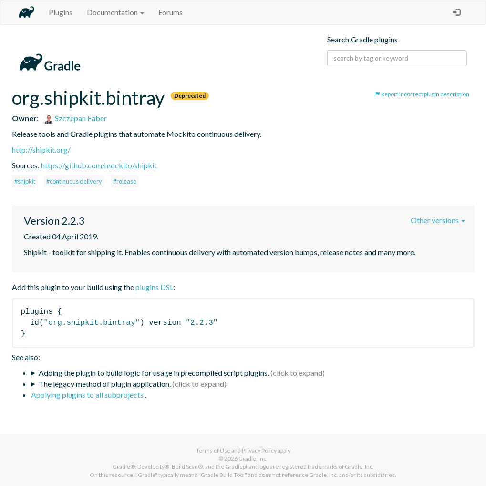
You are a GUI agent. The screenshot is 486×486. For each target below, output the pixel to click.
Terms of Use (213, 450)
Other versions (438, 220)
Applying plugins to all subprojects (88, 394)
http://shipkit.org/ (41, 149)
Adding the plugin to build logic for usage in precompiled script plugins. (154, 372)
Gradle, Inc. (253, 458)
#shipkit (24, 181)
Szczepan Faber (75, 118)
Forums (170, 12)
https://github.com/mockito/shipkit (99, 165)
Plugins (60, 12)
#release (124, 181)
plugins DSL (154, 286)
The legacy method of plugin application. (105, 383)
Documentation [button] (115, 12)
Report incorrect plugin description (421, 94)
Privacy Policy (259, 450)
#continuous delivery (74, 181)
